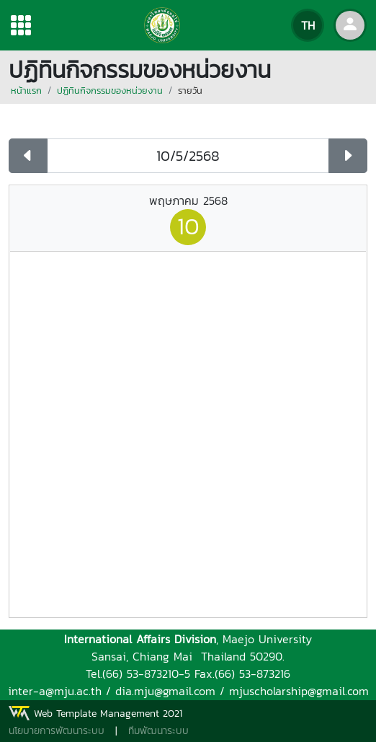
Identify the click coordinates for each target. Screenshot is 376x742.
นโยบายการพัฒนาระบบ (56, 730)
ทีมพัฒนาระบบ (158, 730)
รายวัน (190, 90)
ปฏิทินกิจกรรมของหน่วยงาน (110, 90)
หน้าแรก (26, 90)
